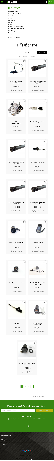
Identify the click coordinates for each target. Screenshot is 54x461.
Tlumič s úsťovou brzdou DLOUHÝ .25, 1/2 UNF (16, 203)
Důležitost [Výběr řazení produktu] (29, 52)
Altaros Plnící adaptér (15, 14)
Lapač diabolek (13, 35)
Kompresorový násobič (15, 26)
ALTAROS (22, 459)
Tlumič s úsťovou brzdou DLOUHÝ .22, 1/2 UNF (38, 82)
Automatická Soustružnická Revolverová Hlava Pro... (16, 122)
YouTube (28, 426)
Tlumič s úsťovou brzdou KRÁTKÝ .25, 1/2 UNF (38, 203)
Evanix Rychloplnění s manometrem (38, 243)
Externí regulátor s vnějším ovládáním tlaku (16, 82)
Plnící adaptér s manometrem (38, 162)
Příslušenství (14, 8)
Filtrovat (42, 52)
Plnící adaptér (16, 323)
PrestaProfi (35, 459)
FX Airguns (11, 20)
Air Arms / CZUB (13, 11)
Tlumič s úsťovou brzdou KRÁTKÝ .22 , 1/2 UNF (16, 162)
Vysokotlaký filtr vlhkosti (16, 29)
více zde (42, 419)
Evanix (10, 18)
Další (32, 386)
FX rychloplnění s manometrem (16, 283)
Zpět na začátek (39, 397)
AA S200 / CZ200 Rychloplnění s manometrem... (16, 243)
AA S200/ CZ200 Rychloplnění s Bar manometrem (37, 283)
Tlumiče (10, 33)
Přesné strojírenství (14, 37)
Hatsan (10, 22)
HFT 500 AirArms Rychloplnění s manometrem (27, 364)
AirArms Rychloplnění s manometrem (37, 323)
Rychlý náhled (16, 90)
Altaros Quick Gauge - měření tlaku (38, 122)
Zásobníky (11, 31)
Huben (10, 24)
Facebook (24, 426)
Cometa (11, 16)
